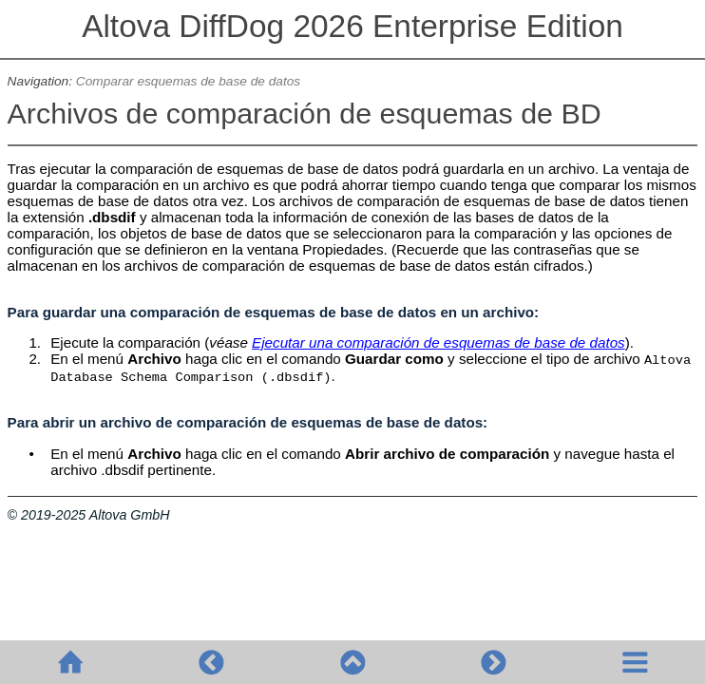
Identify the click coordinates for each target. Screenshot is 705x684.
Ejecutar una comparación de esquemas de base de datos (438, 342)
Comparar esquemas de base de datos (188, 81)
